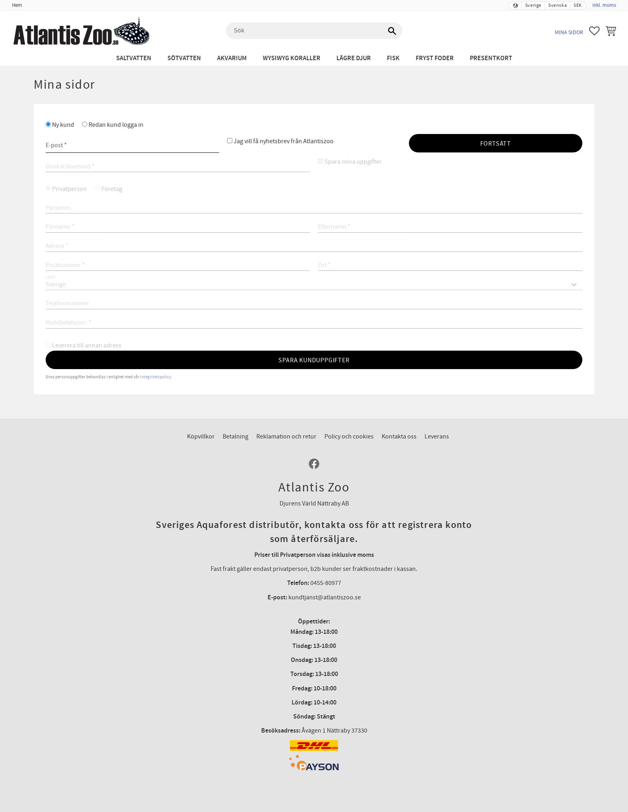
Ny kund (63, 125)
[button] (594, 31)
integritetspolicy (155, 377)
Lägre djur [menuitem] (353, 58)
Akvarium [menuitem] (232, 58)
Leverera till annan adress (86, 345)
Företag (111, 189)
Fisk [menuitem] (393, 58)
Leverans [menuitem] (437, 436)
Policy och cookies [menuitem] (349, 436)
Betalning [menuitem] (235, 436)
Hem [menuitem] (17, 5)
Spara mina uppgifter (353, 162)
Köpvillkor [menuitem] (201, 436)
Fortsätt (495, 144)
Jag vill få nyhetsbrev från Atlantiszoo (283, 141)
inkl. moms (604, 5)
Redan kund (116, 125)
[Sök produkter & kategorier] (314, 30)
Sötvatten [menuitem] (184, 58)
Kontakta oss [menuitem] (399, 436)
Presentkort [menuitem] (491, 58)
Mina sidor (569, 32)
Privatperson (69, 189)
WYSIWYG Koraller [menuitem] (291, 58)
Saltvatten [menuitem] (133, 58)
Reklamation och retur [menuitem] (286, 436)
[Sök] (392, 30)
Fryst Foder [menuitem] (435, 58)
